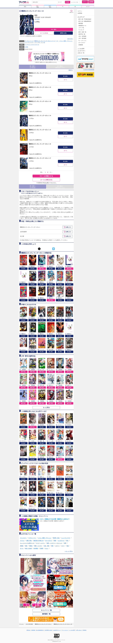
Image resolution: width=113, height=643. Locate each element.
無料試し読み (63, 33)
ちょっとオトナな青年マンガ (27, 543)
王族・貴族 (46, 545)
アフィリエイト (65, 630)
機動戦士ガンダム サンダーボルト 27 (40, 158)
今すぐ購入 (53, 29)
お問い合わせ (79, 630)
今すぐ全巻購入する (46, 176)
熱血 (68, 545)
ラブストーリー (32, 538)
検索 (67, 2)
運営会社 (28, 630)
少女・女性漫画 (82, 36)
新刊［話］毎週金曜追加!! (84, 21)
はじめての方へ (81, 50)
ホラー (63, 545)
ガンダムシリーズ (29, 41)
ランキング (81, 29)
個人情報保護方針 (40, 630)
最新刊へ (71, 70)
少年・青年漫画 (82, 38)
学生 (67, 540)
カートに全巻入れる (46, 179)
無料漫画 (80, 23)
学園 (55, 540)
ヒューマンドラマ (29, 42)
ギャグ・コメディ (40, 543)
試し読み (65, 76)
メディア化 (37, 42)
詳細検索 (80, 44)
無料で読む (41, 268)
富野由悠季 (48, 17)
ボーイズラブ (48, 540)
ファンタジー (23, 538)
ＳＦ (57, 41)
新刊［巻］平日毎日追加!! (84, 19)
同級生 (30, 545)
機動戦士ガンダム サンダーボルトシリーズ (44, 41)
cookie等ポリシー (57, 630)
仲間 (65, 543)
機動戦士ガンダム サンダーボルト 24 (40, 115)
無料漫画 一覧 (46, 614)
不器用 (41, 548)
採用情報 (33, 630)
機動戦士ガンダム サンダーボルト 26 (40, 144)
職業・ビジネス (38, 545)
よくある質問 (81, 48)
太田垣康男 (37, 17)
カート (65, 79)
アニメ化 (43, 42)
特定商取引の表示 (48, 630)
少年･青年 (37, 19)
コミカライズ (61, 540)
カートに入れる (44, 33)
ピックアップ (81, 17)
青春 (52, 545)
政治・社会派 (28, 548)
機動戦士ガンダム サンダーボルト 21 (40, 73)
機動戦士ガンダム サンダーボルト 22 (40, 87)
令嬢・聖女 (29, 540)
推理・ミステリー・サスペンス (54, 543)
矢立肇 (42, 17)
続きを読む (70, 38)
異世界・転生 (56, 538)
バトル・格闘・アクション (65, 41)
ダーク (21, 548)
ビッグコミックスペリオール (32, 44)
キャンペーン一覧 (46, 610)
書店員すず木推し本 (38, 540)
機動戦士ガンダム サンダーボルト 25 (40, 130)
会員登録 (91, 1)
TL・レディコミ (82, 40)
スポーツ (57, 545)
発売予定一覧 (81, 34)
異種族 (21, 545)
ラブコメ (22, 540)
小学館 (26, 47)
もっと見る (46, 407)
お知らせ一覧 (81, 52)
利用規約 (84, 630)
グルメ (46, 548)
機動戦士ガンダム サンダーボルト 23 (40, 101)
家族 (26, 545)
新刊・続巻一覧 (82, 32)
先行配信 (36, 548)
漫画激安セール (82, 25)
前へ (41, 172)
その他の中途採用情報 (88, 69)
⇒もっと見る (69, 551)
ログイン (85, 1)
